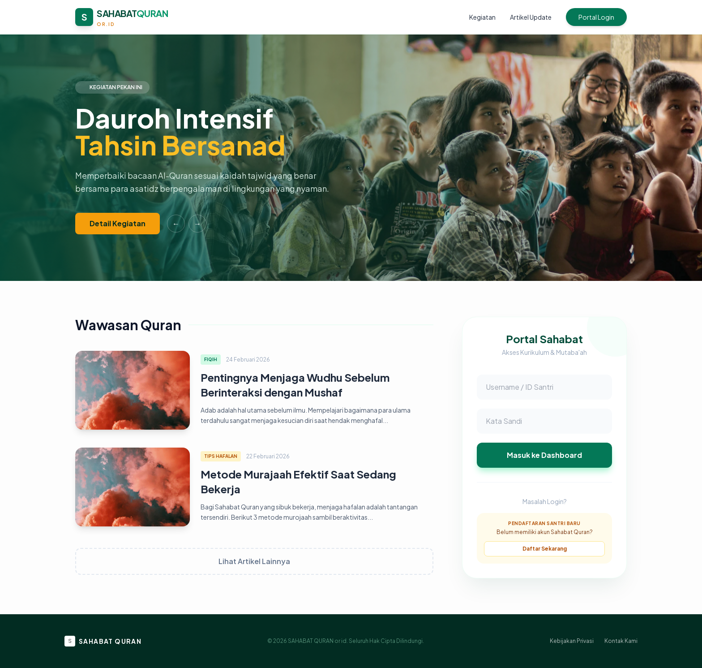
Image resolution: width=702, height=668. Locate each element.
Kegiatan (482, 17)
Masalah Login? (544, 501)
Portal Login (596, 17)
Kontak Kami (621, 641)
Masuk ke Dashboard (544, 455)
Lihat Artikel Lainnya (254, 561)
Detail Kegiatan (118, 223)
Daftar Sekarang (544, 548)
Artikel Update (531, 17)
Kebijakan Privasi (572, 641)
